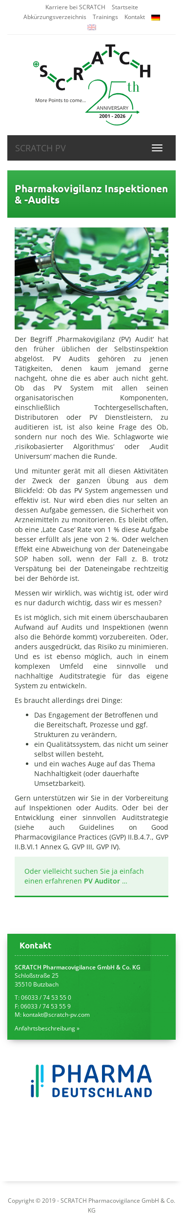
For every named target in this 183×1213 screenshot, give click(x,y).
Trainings (105, 17)
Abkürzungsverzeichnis (54, 17)
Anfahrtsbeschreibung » (47, 1028)
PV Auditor (102, 880)
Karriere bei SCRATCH (75, 7)
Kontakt (134, 17)
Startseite (125, 7)
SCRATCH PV (40, 148)
